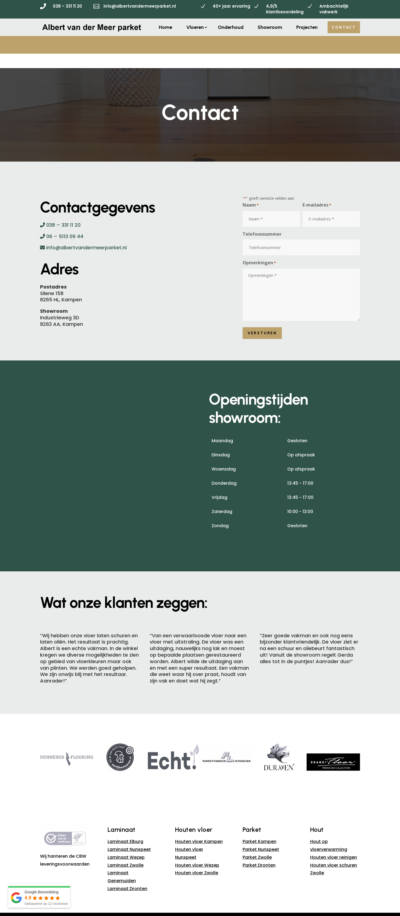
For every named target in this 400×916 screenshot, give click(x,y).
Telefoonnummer (262, 220)
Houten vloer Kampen (199, 827)
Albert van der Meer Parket (174, 910)
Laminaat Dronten (127, 874)
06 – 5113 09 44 (61, 222)
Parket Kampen (259, 827)
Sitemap (191, 904)
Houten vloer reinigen (333, 843)
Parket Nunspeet (261, 835)
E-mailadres (317, 190)
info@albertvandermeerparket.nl (139, 6)
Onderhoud (230, 27)
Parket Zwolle (257, 843)
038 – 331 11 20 (67, 6)
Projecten (306, 27)
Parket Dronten (259, 851)
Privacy (209, 904)
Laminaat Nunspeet (129, 835)
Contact (344, 27)
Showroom (270, 27)
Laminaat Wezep (126, 843)
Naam (251, 190)
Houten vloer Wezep (197, 851)
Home (165, 27)
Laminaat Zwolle (125, 851)
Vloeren (195, 27)
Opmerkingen (259, 248)
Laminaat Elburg (125, 827)
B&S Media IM (254, 910)
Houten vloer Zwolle (196, 859)
